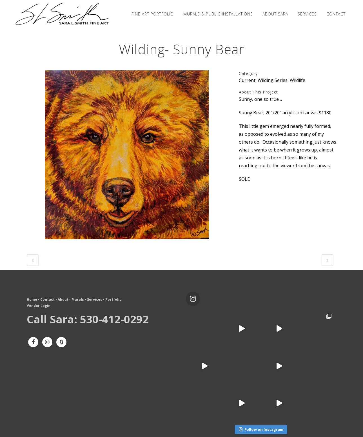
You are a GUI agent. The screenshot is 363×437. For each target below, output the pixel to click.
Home (32, 299)
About (63, 299)
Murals (78, 299)
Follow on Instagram (261, 429)
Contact (47, 299)
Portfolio (113, 299)
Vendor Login (38, 305)
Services (94, 299)
